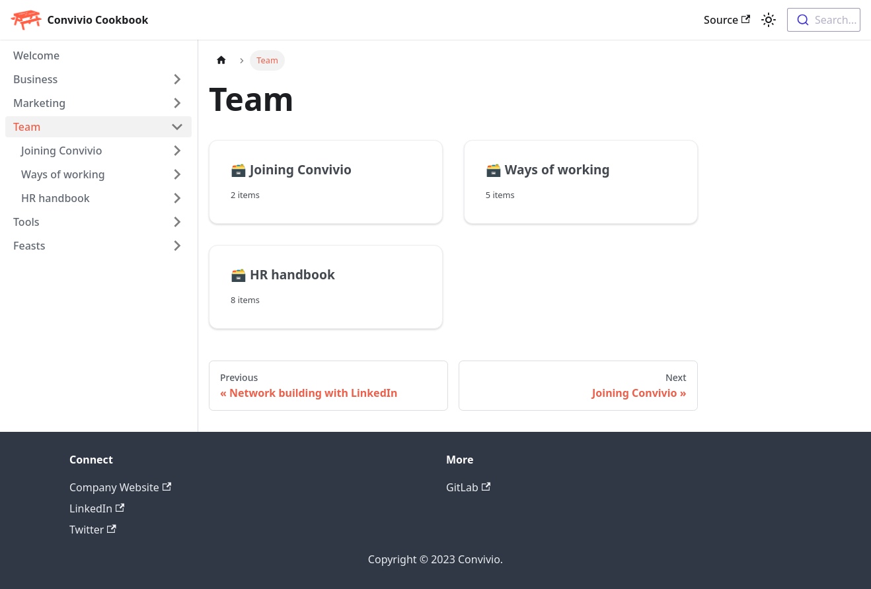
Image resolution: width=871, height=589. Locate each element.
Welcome (36, 55)
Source (727, 20)
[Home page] (221, 60)
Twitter (92, 529)
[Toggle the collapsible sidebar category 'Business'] (177, 79)
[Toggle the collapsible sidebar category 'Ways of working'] (177, 174)
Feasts (29, 245)
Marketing (39, 103)
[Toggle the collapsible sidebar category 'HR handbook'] (177, 198)
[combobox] (823, 20)
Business (35, 79)
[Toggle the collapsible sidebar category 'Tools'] (177, 221)
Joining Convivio (61, 150)
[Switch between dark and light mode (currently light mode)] (768, 19)
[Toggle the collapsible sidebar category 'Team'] (177, 126)
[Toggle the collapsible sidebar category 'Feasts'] (177, 245)
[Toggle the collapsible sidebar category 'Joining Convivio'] (177, 150)
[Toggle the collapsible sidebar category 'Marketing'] (177, 103)
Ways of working (63, 174)
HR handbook (55, 198)
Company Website (120, 487)
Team (26, 127)
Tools (26, 222)
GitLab (468, 487)
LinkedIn (96, 508)
